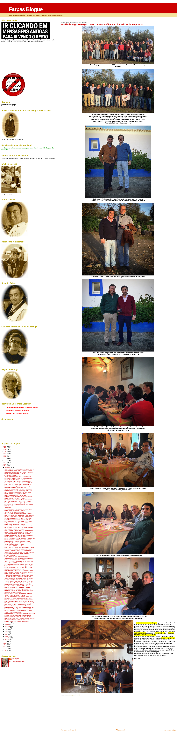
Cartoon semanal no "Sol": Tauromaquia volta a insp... (19, 490)
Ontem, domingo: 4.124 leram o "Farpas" (15, 536)
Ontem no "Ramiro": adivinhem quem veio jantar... (18, 541)
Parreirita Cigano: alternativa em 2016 (14, 569)
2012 (5, 645)
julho (6, 629)
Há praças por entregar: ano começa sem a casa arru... (19, 472)
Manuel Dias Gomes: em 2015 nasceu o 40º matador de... (20, 538)
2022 (5, 453)
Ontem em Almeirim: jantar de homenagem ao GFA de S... (20, 607)
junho (6, 631)
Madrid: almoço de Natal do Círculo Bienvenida (17, 556)
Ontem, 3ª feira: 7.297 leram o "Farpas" (15, 595)
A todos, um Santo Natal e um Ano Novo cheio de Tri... (19, 526)
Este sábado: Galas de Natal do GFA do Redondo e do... (19, 586)
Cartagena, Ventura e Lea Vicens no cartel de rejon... (18, 522)
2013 (5, 643)
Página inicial (120, 730)
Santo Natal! (8, 507)
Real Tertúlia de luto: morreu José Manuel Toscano (18, 616)
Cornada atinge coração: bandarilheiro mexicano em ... (19, 558)
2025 (5, 448)
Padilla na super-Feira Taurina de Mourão (15, 487)
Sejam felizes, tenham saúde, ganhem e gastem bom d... (19, 469)
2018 (5, 460)
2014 (5, 641)
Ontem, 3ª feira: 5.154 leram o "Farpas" (15, 510)
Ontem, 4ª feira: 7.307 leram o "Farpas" (15, 573)
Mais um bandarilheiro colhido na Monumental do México (19, 483)
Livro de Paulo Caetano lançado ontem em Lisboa (18, 615)
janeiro (7, 639)
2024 (5, 449)
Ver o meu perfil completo (17, 661)
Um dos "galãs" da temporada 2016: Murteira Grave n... (19, 527)
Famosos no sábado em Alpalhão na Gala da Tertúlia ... (19, 610)
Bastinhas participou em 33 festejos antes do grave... (18, 539)
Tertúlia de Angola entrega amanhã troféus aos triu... (18, 489)
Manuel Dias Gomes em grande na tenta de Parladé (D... (19, 567)
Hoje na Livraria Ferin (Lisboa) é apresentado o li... (18, 589)
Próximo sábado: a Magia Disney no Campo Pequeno (19, 530)
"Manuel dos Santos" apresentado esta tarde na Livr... (19, 578)
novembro (8, 623)
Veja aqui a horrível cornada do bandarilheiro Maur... (18, 550)
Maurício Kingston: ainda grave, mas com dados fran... (19, 521)
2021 (5, 455)
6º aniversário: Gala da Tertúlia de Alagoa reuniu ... (18, 619)
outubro (7, 624)
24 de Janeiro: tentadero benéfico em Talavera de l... (18, 533)
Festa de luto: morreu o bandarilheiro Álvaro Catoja (18, 492)
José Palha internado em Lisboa (13, 592)
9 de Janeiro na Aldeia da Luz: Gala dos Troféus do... (18, 518)
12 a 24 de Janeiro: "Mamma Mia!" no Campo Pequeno (19, 532)
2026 (5, 446)
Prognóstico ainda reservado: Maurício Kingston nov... (19, 535)
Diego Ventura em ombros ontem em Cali (15, 495)
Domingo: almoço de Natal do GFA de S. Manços (17, 587)
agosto (7, 628)
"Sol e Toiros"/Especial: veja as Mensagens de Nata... (19, 506)
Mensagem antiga (170, 730)
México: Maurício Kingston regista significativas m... (18, 484)
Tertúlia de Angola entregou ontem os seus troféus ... (18, 476)
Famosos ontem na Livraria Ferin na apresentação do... (19, 599)
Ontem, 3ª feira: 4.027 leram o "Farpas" (15, 479)
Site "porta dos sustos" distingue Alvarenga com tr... (18, 481)
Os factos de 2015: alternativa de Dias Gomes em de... (19, 496)
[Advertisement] (77, 713)
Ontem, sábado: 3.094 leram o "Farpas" (15, 498)
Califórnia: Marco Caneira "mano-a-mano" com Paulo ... (19, 593)
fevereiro (7, 638)
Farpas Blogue (25, 9)
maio (6, 633)
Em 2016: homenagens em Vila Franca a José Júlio (18, 513)
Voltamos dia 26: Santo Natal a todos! (14, 512)
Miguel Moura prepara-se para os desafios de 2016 (18, 519)
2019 (5, 458)
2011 (5, 646)
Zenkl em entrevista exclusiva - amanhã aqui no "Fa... (19, 596)
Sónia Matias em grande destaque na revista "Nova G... (19, 552)
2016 (5, 464)
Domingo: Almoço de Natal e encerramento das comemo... (20, 618)
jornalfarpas (15, 659)
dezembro (8, 467)
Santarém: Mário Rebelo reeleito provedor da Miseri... (19, 470)
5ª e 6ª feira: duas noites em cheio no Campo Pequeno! (19, 602)
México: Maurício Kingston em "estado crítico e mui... (18, 549)
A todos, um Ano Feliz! (10, 475)
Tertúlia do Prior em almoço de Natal (14, 544)
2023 (5, 451)
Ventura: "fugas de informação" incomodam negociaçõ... (19, 581)
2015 (5, 466)
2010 (5, 648)
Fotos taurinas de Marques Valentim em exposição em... (19, 486)
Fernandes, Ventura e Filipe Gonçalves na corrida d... (19, 598)
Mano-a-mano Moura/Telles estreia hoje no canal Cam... (19, 504)
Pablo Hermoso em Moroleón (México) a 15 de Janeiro (19, 502)
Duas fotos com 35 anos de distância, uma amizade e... (19, 515)
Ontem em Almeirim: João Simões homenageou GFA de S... (20, 613)
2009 (5, 650)
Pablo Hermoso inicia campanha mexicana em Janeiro (19, 570)
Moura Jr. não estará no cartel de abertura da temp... (18, 579)
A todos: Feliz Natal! (10, 555)
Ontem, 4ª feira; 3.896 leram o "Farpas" (15, 473)
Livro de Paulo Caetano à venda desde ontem (17, 621)
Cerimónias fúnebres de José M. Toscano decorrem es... (19, 590)
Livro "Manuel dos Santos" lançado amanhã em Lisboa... (19, 601)
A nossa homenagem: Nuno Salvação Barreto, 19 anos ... (20, 564)
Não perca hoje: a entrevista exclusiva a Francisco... (18, 584)
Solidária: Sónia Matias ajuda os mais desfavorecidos (19, 516)
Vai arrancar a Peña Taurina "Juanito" (14, 529)
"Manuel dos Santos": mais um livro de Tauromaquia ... (19, 606)
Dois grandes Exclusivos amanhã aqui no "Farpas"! (18, 604)
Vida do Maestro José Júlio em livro (14, 612)
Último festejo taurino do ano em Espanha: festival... (18, 501)
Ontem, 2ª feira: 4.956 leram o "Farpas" (15, 524)
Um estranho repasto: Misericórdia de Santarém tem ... (19, 499)
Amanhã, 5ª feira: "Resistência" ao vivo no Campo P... (19, 582)
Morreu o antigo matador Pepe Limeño (15, 559)
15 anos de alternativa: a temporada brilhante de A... (18, 576)
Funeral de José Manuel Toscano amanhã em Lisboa (18, 609)
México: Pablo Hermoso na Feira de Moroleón (17, 553)
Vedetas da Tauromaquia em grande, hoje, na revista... (19, 566)
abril (6, 634)
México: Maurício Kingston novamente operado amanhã (19, 547)
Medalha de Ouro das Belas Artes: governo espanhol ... (19, 478)
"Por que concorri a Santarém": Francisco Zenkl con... (19, 575)
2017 (5, 462)
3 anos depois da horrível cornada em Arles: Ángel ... (18, 509)
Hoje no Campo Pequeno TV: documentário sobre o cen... (20, 572)
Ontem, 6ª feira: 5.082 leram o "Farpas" (15, 546)
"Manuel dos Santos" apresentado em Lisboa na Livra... (19, 561)
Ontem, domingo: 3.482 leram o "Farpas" (15, 493)
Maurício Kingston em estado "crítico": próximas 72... (18, 542)
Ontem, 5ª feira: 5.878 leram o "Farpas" (15, 562)
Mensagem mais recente (69, 730)
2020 (5, 456)
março (7, 636)
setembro (7, 626)
